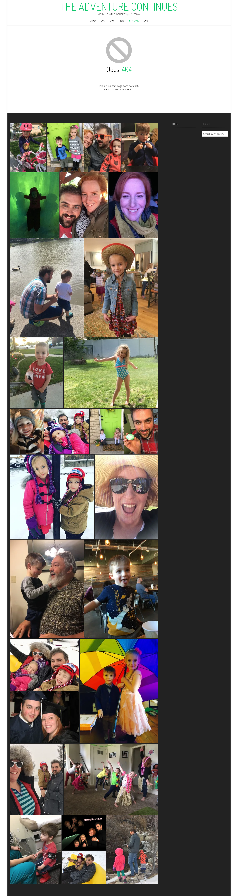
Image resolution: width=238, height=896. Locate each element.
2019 (122, 20)
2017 (103, 20)
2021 (146, 20)
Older (93, 20)
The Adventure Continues (119, 6)
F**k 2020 (134, 20)
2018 (112, 20)
